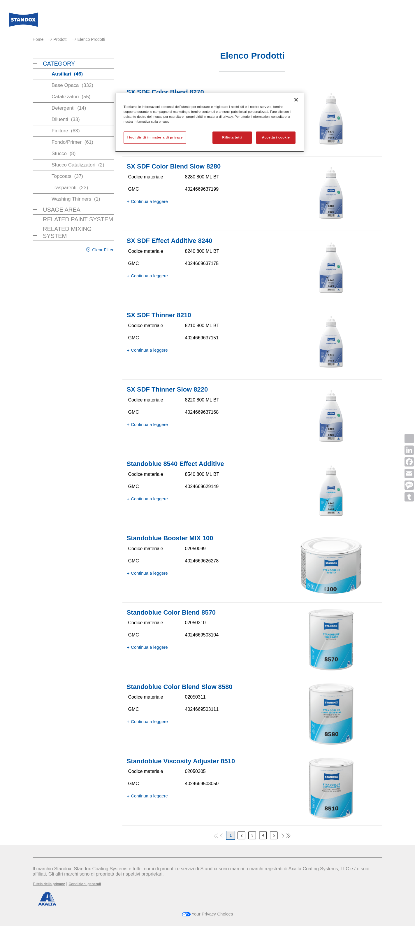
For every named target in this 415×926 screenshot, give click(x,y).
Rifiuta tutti (232, 137)
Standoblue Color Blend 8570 (171, 612)
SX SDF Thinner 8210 (159, 315)
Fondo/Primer (72, 142)
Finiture (66, 131)
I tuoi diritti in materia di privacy (155, 137)
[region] (209, 122)
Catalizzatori (71, 96)
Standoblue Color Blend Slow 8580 (180, 686)
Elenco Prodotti (91, 39)
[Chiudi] (296, 99)
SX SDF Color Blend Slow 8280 (174, 166)
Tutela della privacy (49, 884)
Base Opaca (72, 85)
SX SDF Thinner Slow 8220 (167, 389)
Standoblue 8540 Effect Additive (175, 463)
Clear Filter (102, 249)
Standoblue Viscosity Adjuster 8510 (181, 761)
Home (38, 39)
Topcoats (67, 176)
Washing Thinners (76, 199)
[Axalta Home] (23, 21)
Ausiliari (67, 74)
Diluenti (66, 119)
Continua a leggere (149, 201)
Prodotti (60, 39)
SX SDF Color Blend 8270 (165, 92)
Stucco (63, 153)
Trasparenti (70, 187)
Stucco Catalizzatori (78, 165)
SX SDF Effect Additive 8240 (169, 240)
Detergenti (69, 108)
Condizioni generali (85, 884)
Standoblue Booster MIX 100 (170, 538)
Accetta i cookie (276, 137)
